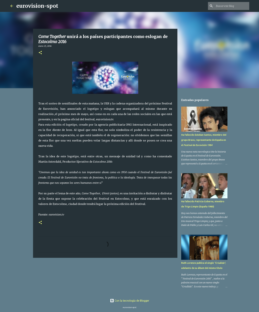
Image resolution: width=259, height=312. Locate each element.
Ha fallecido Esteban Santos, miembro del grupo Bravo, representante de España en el (203, 140)
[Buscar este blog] (232, 6)
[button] (40, 53)
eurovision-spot (37, 6)
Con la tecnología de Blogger (129, 300)
